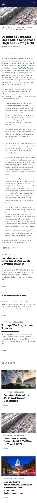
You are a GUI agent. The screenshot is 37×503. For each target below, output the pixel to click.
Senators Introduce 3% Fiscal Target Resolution (16, 398)
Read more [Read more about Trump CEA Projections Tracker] (3, 350)
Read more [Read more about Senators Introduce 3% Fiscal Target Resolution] (5, 405)
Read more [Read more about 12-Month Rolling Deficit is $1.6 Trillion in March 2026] (5, 448)
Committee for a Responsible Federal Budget (3, 3)
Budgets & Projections (18, 322)
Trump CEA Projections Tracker (17, 327)
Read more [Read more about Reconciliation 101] (3, 315)
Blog (10, 322)
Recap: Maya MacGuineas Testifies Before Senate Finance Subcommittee (18, 487)
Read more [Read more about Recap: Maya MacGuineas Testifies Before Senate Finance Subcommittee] (5, 497)
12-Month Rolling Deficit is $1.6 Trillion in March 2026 (18, 441)
